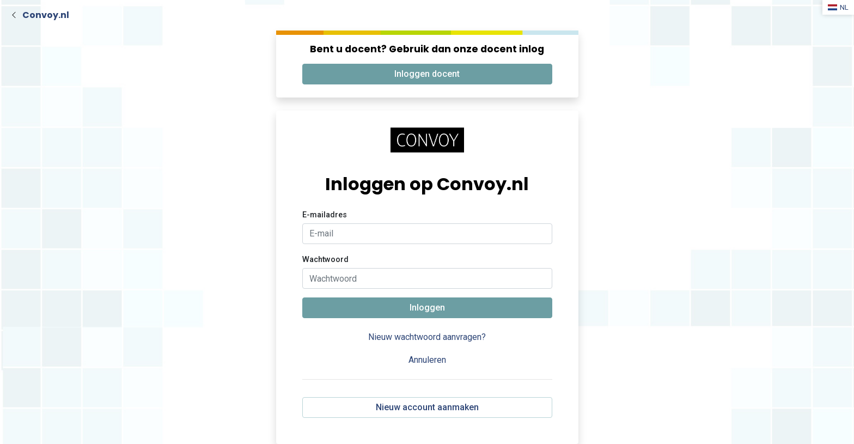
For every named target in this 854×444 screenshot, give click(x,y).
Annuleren (427, 360)
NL (838, 7)
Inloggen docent (427, 74)
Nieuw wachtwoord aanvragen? (427, 337)
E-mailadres (324, 215)
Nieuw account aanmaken (427, 407)
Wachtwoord (325, 259)
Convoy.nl (45, 15)
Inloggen (427, 307)
